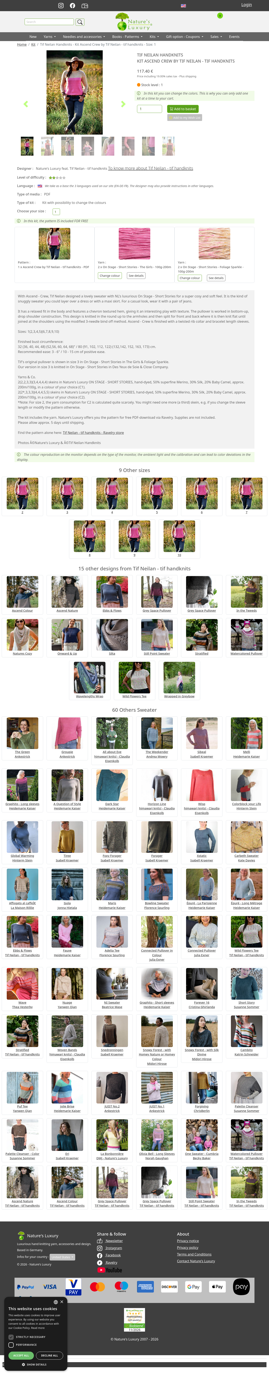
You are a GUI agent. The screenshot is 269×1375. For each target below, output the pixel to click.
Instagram (109, 1248)
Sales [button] (215, 37)
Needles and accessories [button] (83, 37)
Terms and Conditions (194, 1254)
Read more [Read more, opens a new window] (38, 1328)
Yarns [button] (48, 37)
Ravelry (107, 1262)
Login (246, 4)
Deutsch (174, 5)
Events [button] (234, 37)
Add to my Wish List (185, 117)
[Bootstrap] (37, 1236)
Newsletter (110, 1241)
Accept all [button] (21, 1355)
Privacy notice (188, 1241)
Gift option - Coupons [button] (183, 37)
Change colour (110, 276)
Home (22, 44)
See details (136, 276)
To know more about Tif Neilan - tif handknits (150, 168)
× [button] (61, 1302)
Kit (33, 44)
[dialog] (35, 1334)
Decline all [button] (49, 1355)
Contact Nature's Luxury (196, 1261)
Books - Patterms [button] (126, 37)
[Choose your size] (56, 212)
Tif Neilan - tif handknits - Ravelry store (93, 433)
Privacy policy (187, 1247)
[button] (25, 104)
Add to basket (183, 109)
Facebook (109, 1255)
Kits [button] (153, 37)
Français (192, 5)
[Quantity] (149, 109)
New (32, 37)
